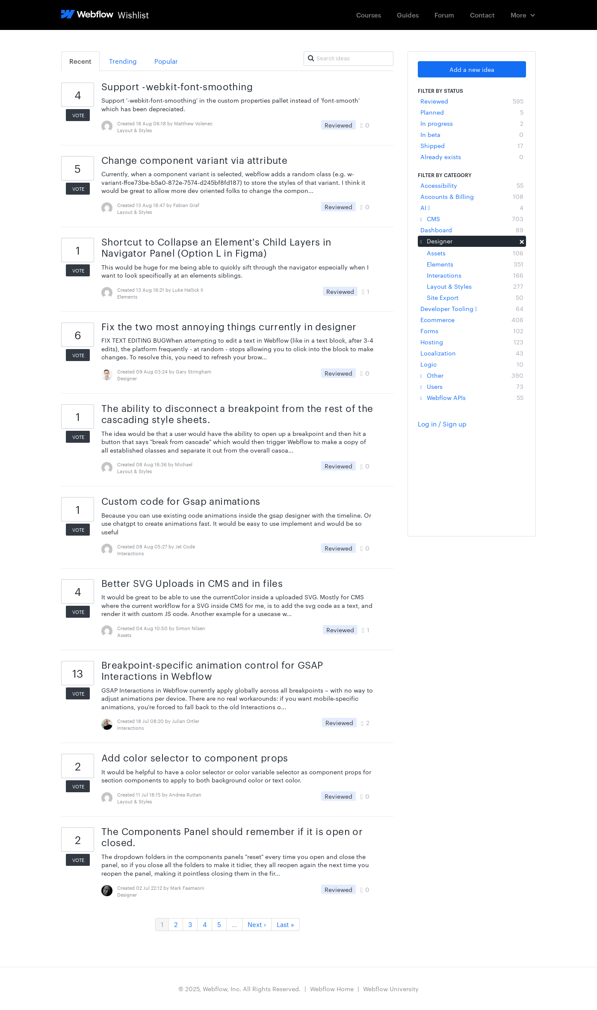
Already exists (471, 156)
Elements (475, 264)
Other (471, 375)
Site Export (475, 297)
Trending (123, 60)
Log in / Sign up (442, 423)
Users (471, 386)
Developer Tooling (471, 308)
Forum (444, 14)
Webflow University (391, 988)
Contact (482, 14)
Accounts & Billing (471, 196)
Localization (471, 353)
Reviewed (471, 101)
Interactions (475, 275)
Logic (471, 364)
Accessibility (471, 185)
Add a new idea (471, 69)
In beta (471, 134)
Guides (408, 14)
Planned (471, 112)
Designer (471, 241)
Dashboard (471, 229)
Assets (475, 253)
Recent (80, 60)
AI (471, 207)
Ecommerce (471, 319)
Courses (368, 14)
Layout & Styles (475, 286)
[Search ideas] (348, 58)
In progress (471, 123)
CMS (471, 218)
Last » (285, 924)
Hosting (471, 342)
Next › (257, 924)
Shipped (471, 145)
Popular (166, 60)
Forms (471, 330)
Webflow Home (332, 988)
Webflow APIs (471, 397)
